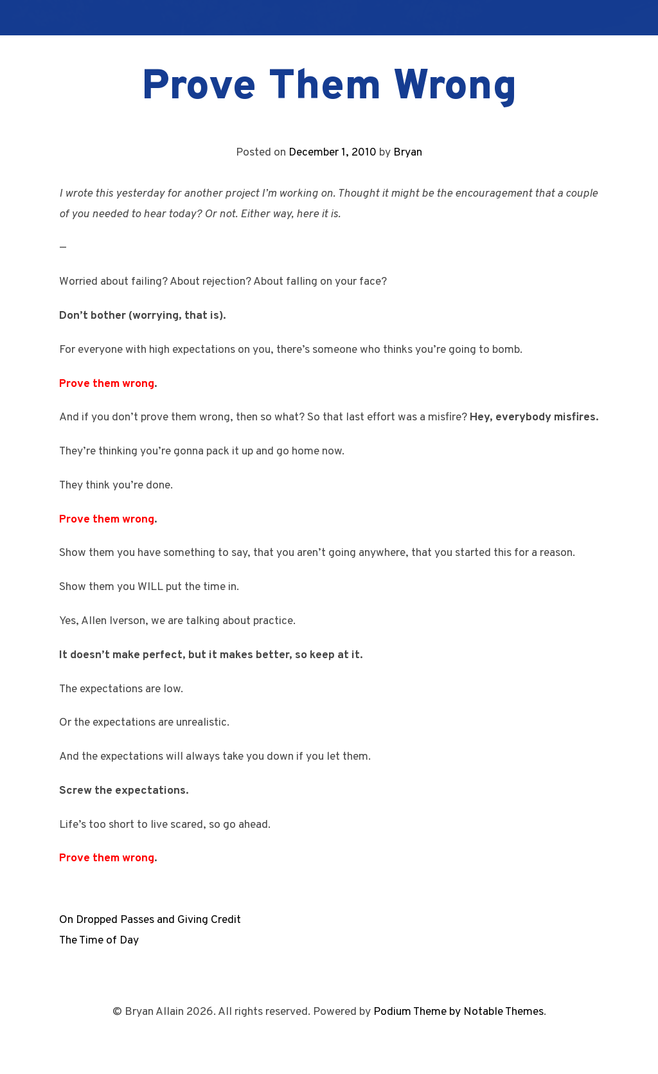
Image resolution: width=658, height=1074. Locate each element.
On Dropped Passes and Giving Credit (150, 920)
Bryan (407, 152)
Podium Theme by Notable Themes (458, 1012)
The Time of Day (99, 940)
